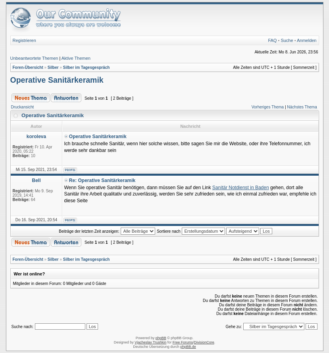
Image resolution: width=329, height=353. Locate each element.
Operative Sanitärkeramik (57, 80)
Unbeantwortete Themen (34, 58)
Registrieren (24, 40)
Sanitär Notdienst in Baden (240, 187)
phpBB (161, 338)
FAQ (272, 40)
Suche (287, 40)
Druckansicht (22, 107)
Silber (53, 67)
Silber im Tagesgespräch (86, 67)
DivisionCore (204, 342)
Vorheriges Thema (268, 107)
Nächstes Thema (302, 107)
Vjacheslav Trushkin (150, 342)
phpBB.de (188, 347)
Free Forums (183, 342)
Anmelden (307, 40)
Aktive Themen (76, 58)
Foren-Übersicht (28, 67)
